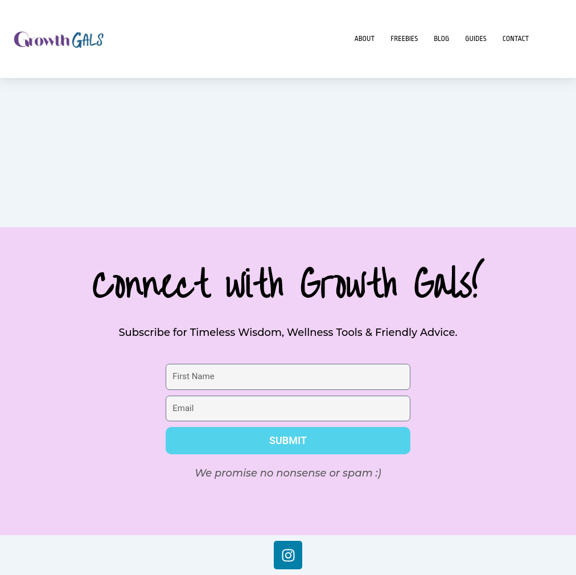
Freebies (404, 39)
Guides (475, 39)
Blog (441, 39)
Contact (516, 39)
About (365, 39)
